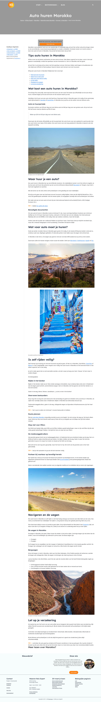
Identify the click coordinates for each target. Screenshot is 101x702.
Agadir (87, 240)
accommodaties (64, 459)
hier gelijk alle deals (42, 206)
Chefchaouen (81, 240)
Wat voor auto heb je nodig (39, 78)
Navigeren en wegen (37, 82)
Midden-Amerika (79, 683)
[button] (41, 5)
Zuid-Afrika (50, 100)
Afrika (76, 686)
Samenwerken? (10, 693)
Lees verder (74, 672)
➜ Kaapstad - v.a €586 (12, 49)
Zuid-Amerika (78, 682)
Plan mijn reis (50, 44)
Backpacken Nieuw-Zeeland (58, 683)
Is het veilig (34, 80)
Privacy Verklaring (33, 692)
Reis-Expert (50, 699)
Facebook (9, 685)
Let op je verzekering (37, 84)
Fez (92, 240)
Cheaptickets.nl (17, 58)
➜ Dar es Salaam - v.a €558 (13, 51)
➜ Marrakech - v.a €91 (12, 54)
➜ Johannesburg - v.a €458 (13, 53)
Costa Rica (89, 363)
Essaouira (86, 524)
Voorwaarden (32, 693)
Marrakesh (76, 185)
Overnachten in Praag (57, 688)
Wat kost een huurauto (37, 75)
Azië (76, 681)
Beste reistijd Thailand (57, 682)
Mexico (30, 365)
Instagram (9, 683)
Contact (8, 687)
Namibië (42, 100)
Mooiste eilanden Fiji (57, 685)
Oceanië (77, 685)
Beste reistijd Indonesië (57, 681)
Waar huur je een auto (37, 76)
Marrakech (73, 240)
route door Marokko (38, 417)
